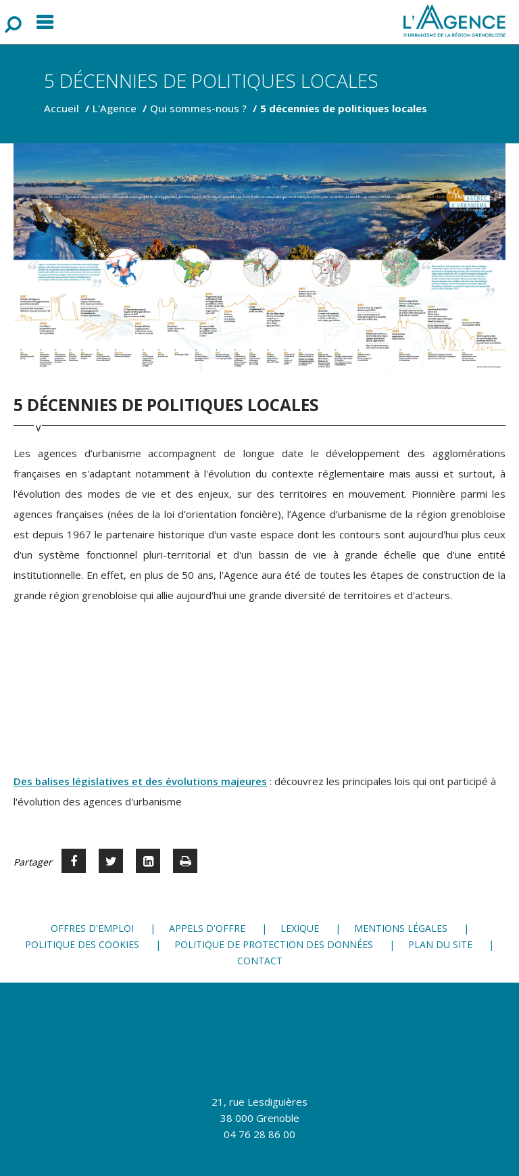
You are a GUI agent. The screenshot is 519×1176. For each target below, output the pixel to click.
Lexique (299, 928)
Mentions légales (400, 928)
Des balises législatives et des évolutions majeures (140, 781)
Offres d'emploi (92, 928)
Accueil (61, 108)
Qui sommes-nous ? (198, 108)
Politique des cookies (82, 944)
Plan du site (440, 944)
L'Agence (115, 108)
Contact (259, 960)
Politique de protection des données (273, 944)
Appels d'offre (207, 928)
